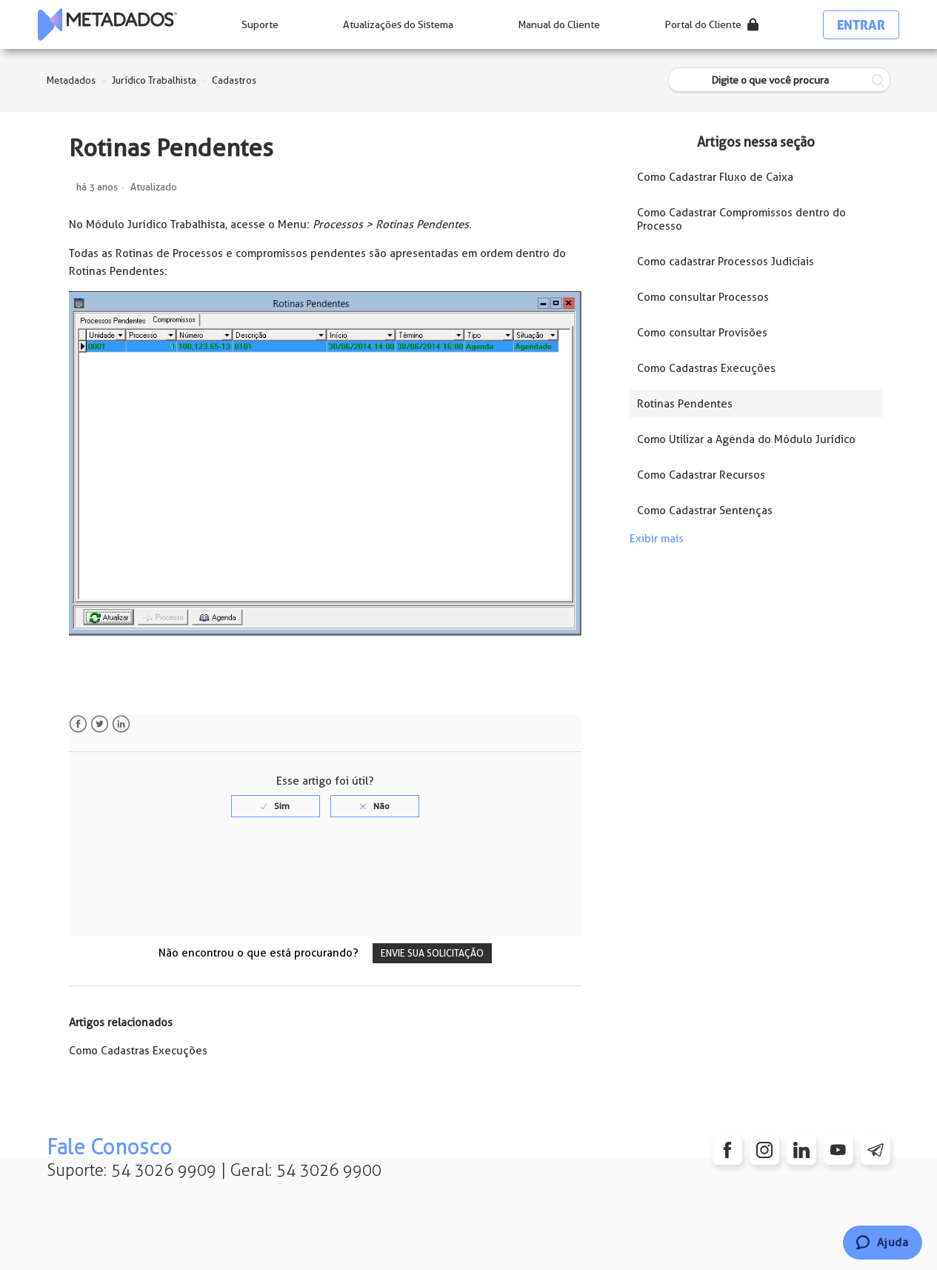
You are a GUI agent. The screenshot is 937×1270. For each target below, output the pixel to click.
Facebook (78, 724)
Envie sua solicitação (432, 953)
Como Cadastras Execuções (138, 1050)
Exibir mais (657, 538)
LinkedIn (121, 724)
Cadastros (234, 80)
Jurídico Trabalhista (154, 80)
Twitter (99, 724)
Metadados (71, 80)
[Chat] (882, 1243)
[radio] (275, 806)
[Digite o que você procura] (779, 80)
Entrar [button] (861, 25)
